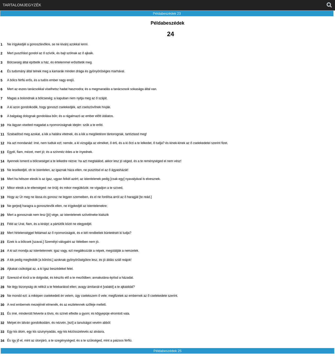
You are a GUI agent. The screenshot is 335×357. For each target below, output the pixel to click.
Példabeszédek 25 (168, 351)
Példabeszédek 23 (167, 13)
